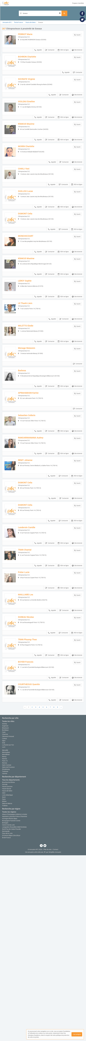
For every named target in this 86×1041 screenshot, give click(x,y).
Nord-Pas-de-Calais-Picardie (11, 1015)
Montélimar (6, 940)
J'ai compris (77, 1034)
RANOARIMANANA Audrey (35, 517)
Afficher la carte (43, 871)
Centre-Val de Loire (8, 1010)
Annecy (4, 909)
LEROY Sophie (29, 329)
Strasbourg (6, 955)
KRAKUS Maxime (31, 141)
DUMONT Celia (30, 249)
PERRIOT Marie (30, 34)
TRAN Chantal (29, 651)
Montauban (6, 938)
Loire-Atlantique (7, 980)
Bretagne (5, 1008)
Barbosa (26, 436)
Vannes (4, 959)
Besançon (5, 914)
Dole (3, 928)
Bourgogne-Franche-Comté (11, 1006)
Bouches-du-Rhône (8, 968)
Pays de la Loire (7, 1019)
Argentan (5, 911)
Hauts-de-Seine (7, 976)
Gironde (4, 970)
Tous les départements (11, 966)
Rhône (4, 987)
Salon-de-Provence (8, 953)
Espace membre (78, 3)
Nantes (4, 944)
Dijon (3, 926)
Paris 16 (5, 946)
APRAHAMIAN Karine (33, 463)
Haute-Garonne (7, 972)
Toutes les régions (9, 998)
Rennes (4, 948)
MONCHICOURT (30, 275)
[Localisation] (40, 13)
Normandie (5, 1017)
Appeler (38, 54)
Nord (3, 983)
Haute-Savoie (6, 974)
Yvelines (4, 991)
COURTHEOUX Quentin (33, 812)
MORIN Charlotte (31, 168)
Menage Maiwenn (31, 410)
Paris (4, 985)
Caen (4, 918)
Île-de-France (6, 1023)
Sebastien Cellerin (31, 490)
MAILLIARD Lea (30, 705)
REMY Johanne (30, 544)
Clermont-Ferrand (8, 922)
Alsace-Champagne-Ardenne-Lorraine (14, 1000)
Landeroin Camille (31, 624)
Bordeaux (5, 916)
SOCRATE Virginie (31, 88)
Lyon (3, 933)
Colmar (4, 924)
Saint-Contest (6, 951)
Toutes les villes (8, 907)
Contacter (49, 54)
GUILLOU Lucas (30, 222)
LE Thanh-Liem (30, 356)
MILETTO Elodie (30, 383)
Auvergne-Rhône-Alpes (9, 1004)
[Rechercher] (64, 13)
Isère (3, 978)
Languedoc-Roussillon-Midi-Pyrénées (14, 1013)
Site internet (77, 54)
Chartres (5, 920)
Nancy (4, 942)
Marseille (5, 936)
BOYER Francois (30, 785)
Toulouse (5, 957)
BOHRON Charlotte (32, 61)
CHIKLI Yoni (28, 195)
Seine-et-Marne (7, 989)
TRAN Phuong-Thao (32, 758)
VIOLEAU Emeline (31, 114)
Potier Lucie (28, 678)
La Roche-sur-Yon (8, 930)
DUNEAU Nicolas (30, 732)
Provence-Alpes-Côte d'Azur (11, 1021)
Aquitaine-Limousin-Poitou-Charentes (14, 1002)
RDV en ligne (63, 54)
